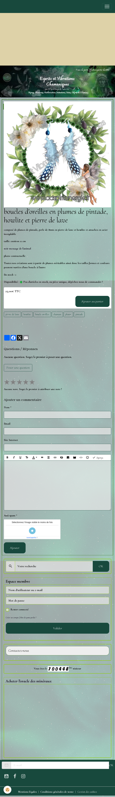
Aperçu (97, 458)
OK (101, 566)
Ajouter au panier (92, 301)
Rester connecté (20, 609)
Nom (6, 407)
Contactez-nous (18, 651)
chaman (57, 314)
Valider (57, 628)
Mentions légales (27, 791)
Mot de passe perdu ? (28, 617)
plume (68, 314)
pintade (79, 314)
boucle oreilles (42, 314)
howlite (27, 314)
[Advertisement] (57, 39)
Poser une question (18, 367)
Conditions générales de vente (57, 791)
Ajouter (14, 548)
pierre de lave (12, 314)
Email (7, 423)
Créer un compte (12, 617)
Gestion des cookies (87, 791)
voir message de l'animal (17, 248)
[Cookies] (7, 790)
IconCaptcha (31, 537)
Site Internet (11, 440)
